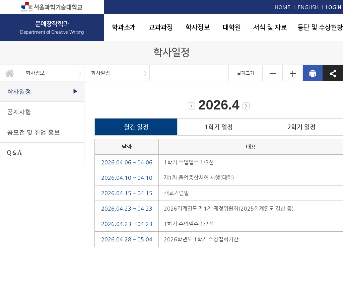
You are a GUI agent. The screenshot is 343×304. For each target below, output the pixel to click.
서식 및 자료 (270, 27)
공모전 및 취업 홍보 (33, 132)
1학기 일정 (219, 126)
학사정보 (198, 27)
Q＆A (14, 152)
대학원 (232, 27)
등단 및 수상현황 (320, 27)
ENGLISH (308, 7)
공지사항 (19, 111)
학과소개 (124, 27)
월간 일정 (136, 126)
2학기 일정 (301, 126)
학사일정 (100, 73)
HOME (282, 7)
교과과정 (161, 27)
